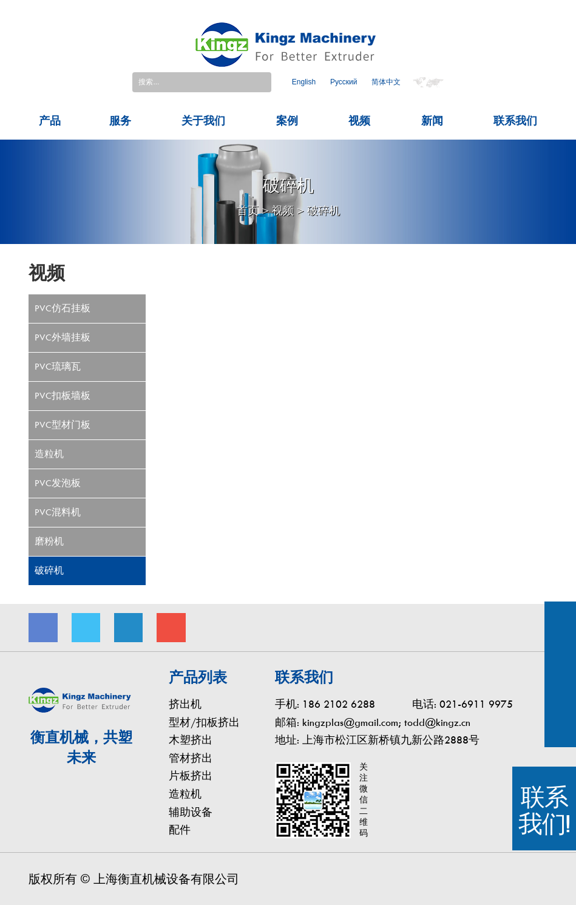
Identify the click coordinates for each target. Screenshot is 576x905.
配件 (180, 826)
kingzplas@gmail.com (350, 718)
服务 (120, 116)
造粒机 (49, 449)
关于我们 (203, 116)
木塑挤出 (190, 736)
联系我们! (544, 810)
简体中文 (386, 80)
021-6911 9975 (476, 700)
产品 (50, 116)
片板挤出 (190, 772)
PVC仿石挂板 (62, 304)
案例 (287, 116)
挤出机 (185, 700)
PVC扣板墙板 (62, 391)
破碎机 (323, 207)
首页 (248, 207)
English (304, 80)
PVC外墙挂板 (62, 333)
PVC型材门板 (62, 420)
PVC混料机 (58, 508)
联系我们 (515, 116)
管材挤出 (190, 754)
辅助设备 (190, 808)
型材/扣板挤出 (204, 718)
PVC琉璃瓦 (58, 362)
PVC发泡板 (58, 478)
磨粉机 (49, 537)
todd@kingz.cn (437, 718)
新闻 (432, 116)
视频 (359, 116)
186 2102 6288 (338, 700)
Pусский (343, 80)
